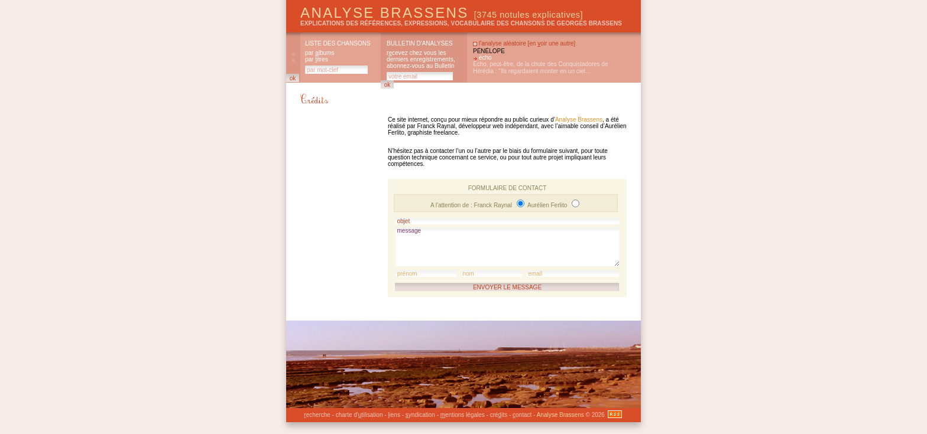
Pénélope (489, 51)
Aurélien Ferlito (548, 205)
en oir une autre (551, 43)
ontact (522, 415)
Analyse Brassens (441, 13)
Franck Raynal (494, 205)
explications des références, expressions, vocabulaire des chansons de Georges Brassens (461, 23)
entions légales (462, 415)
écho (485, 57)
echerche (317, 415)
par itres (316, 59)
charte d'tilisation (359, 415)
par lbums (319, 53)
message (508, 246)
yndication (420, 415)
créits (498, 415)
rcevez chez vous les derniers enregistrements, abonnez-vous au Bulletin (421, 59)
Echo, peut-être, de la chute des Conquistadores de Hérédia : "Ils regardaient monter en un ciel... (540, 67)
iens (394, 415)
